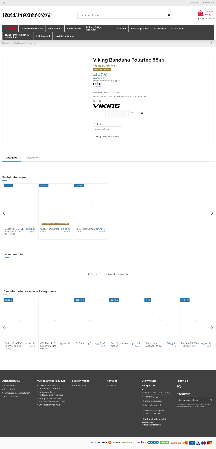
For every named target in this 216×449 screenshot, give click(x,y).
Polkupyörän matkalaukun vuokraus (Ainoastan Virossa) (52, 400)
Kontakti (112, 386)
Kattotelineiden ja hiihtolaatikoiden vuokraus (51, 393)
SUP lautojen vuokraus (49, 405)
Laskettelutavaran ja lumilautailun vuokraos (49, 387)
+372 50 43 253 (151, 397)
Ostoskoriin (117, 113)
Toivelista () (207, 3)
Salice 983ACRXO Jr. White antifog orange (14, 346)
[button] (10, 28)
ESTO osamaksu (11, 397)
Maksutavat (9, 389)
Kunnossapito (80, 386)
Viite (95, 66)
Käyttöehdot (10, 386)
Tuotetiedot (11, 158)
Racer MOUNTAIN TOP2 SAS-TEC (190, 345)
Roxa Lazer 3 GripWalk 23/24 (153, 345)
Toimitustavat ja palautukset (17, 393)
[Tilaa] (211, 400)
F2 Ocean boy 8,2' (84, 344)
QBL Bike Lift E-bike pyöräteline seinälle (48, 346)
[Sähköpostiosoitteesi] (192, 400)
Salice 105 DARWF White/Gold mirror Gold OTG (14, 232)
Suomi (192, 3)
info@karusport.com (154, 401)
